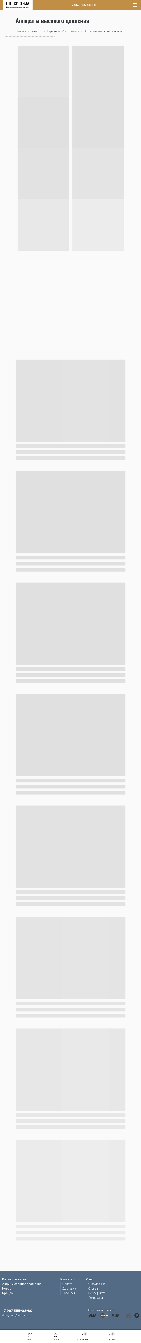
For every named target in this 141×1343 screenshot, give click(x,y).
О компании (96, 1284)
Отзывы (93, 1288)
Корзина (110, 1339)
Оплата (67, 1284)
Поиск (56, 1339)
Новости (8, 1288)
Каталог (30, 1339)
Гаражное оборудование (63, 31)
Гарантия (68, 1293)
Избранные (83, 1339)
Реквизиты (95, 1297)
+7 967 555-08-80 (83, 5)
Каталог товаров (14, 1279)
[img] (17, 5)
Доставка (69, 1288)
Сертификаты (97, 1293)
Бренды (8, 1293)
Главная (21, 31)
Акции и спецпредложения (21, 1284)
